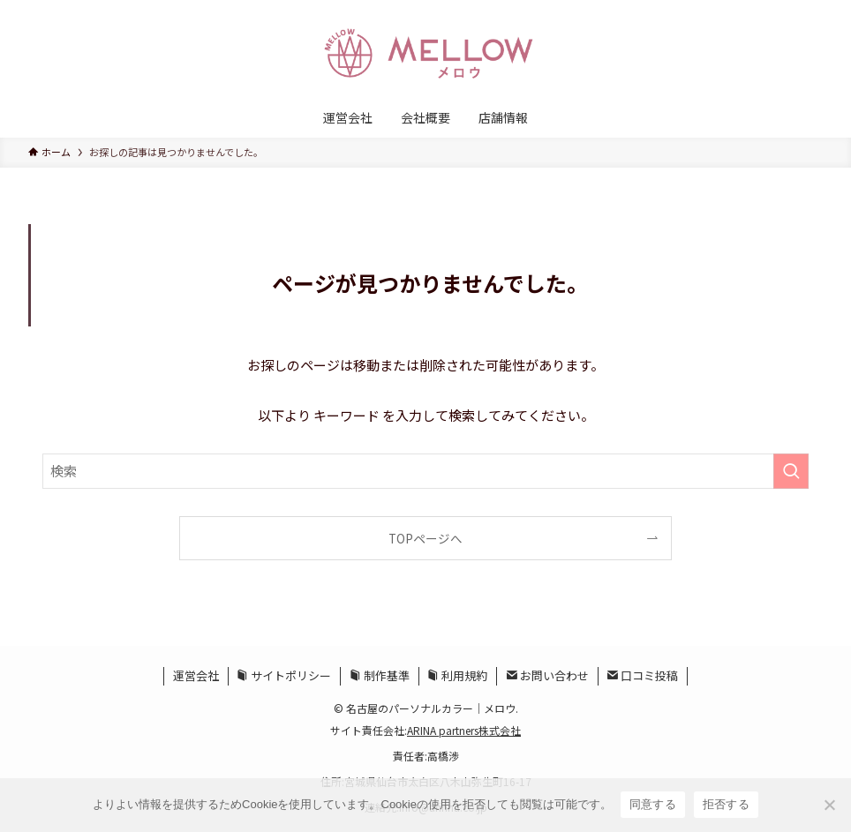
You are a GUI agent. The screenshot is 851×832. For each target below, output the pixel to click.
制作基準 (380, 675)
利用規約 (457, 675)
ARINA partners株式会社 (464, 730)
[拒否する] (829, 804)
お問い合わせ (547, 675)
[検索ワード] (425, 471)
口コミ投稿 (642, 675)
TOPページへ (425, 538)
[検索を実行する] (791, 471)
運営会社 (196, 675)
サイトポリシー (284, 675)
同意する (652, 804)
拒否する (726, 804)
